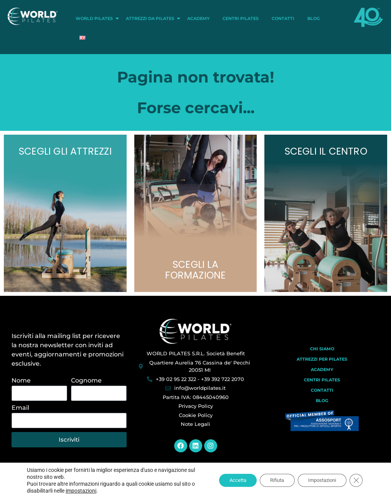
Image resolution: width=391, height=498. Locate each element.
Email (20, 408)
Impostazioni (318, 480)
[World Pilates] (195, 331)
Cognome (86, 381)
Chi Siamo (322, 348)
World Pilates (95, 18)
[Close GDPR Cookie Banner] (356, 480)
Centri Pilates (241, 18)
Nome (21, 381)
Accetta (226, 480)
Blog (313, 18)
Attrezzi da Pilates (151, 18)
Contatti (283, 18)
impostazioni (85, 491)
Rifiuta (269, 480)
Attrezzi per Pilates (322, 359)
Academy (198, 18)
